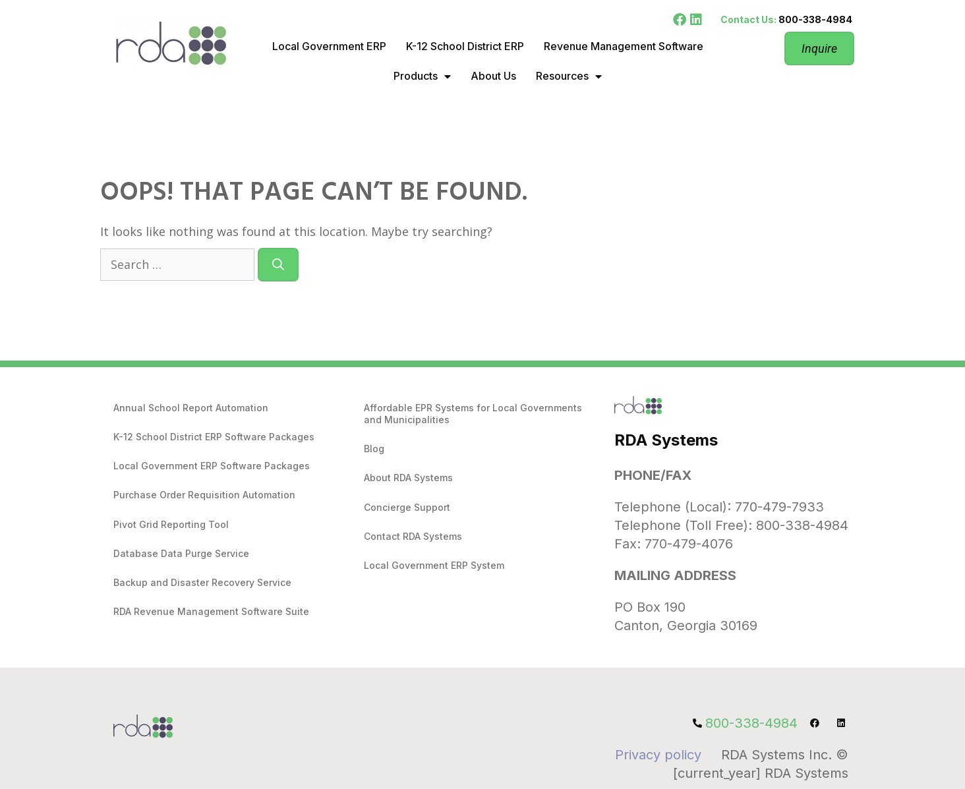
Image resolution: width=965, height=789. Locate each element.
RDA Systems (666, 440)
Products (422, 76)
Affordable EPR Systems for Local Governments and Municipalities (473, 413)
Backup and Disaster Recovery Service (202, 582)
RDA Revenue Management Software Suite (211, 611)
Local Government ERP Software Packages (211, 465)
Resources (569, 76)
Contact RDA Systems (413, 536)
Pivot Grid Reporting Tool (171, 524)
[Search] (278, 264)
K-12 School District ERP (465, 46)
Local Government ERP (329, 46)
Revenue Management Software (623, 46)
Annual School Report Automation (190, 407)
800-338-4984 (815, 19)
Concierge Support (407, 507)
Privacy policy (658, 755)
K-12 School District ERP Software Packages (213, 436)
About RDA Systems (408, 477)
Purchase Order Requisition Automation (204, 494)
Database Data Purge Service (181, 553)
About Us (493, 75)
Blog (374, 448)
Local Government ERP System (434, 565)
